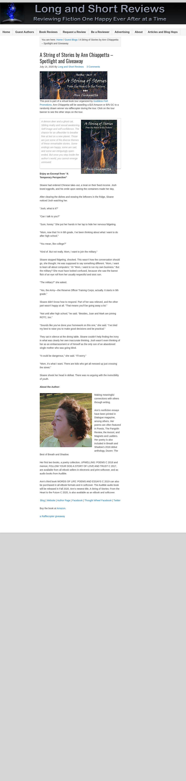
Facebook (77, 500)
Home (6, 32)
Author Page (63, 500)
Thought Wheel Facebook (98, 500)
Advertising (122, 32)
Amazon (61, 508)
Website (51, 500)
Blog (42, 500)
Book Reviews (48, 32)
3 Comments (93, 66)
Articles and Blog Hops (163, 32)
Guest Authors (24, 32)
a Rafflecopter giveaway (52, 516)
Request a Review (74, 32)
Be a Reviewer (100, 32)
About (139, 32)
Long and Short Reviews (93, 13)
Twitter (116, 500)
